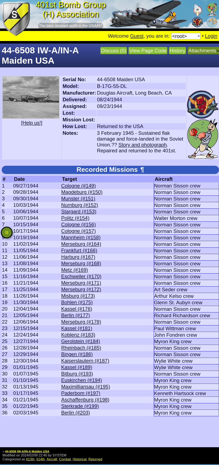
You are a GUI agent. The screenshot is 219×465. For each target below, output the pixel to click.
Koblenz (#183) (78, 335)
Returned (95, 459)
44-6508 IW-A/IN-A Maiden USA (27, 451)
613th (30, 459)
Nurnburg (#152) (79, 205)
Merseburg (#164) (81, 244)
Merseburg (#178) (81, 322)
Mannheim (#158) (80, 237)
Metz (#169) (74, 270)
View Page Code (147, 50)
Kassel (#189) (76, 367)
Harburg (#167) (78, 257)
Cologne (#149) (78, 186)
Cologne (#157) (78, 231)
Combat (65, 459)
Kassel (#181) (76, 328)
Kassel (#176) (76, 309)
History (177, 50)
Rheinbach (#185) (81, 348)
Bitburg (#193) (77, 373)
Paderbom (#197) (80, 393)
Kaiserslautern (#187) (85, 361)
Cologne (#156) (78, 224)
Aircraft (51, 459)
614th (40, 459)
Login (211, 36)
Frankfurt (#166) (79, 250)
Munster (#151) (78, 198)
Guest (136, 36)
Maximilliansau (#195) (85, 386)
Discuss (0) (113, 50)
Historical (79, 459)
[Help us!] (31, 123)
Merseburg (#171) (81, 283)
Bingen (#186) (77, 354)
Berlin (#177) (75, 315)
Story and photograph (143, 145)
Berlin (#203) (75, 412)
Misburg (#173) (78, 296)
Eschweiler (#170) (81, 276)
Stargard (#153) (78, 211)
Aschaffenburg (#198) (85, 399)
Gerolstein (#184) (80, 341)
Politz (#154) (75, 218)
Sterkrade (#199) (80, 406)
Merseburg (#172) (81, 289)
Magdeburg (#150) (81, 192)
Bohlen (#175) (77, 302)
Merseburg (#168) (81, 263)
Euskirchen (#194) (81, 380)
